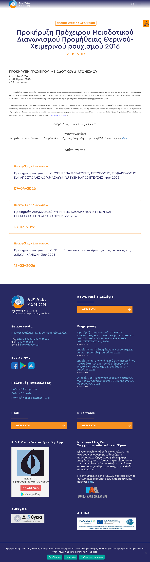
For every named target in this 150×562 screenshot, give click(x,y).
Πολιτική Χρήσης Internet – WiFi (30, 397)
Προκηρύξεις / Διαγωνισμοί (76, 23)
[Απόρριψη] (146, 553)
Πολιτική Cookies (22, 393)
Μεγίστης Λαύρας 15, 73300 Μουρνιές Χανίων (39, 332)
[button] (139, 4)
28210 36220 (41, 338)
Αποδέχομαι (55, 557)
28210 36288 (25, 341)
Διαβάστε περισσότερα (92, 557)
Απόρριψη (71, 557)
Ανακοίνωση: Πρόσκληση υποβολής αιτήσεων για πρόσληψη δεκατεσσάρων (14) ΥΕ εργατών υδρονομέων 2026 (105, 380)
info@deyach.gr (29, 344)
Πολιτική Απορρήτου (24, 389)
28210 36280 (25, 338)
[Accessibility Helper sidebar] (146, 24)
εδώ (124, 138)
